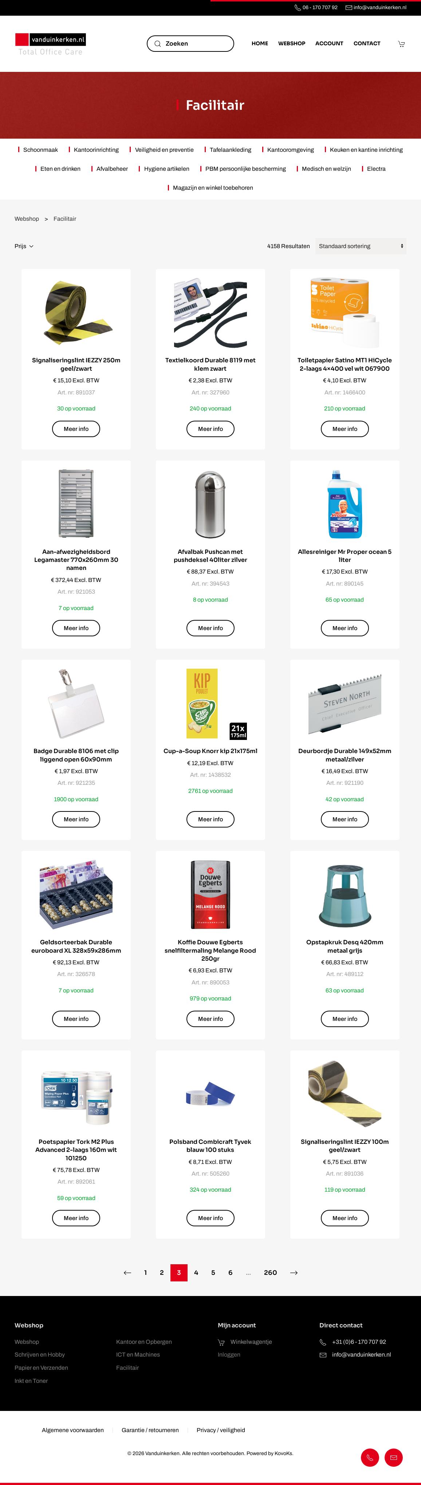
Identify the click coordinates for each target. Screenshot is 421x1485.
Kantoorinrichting (96, 150)
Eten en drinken (60, 169)
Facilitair (215, 105)
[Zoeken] (190, 43)
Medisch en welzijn (326, 169)
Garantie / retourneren (150, 1432)
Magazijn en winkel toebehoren (213, 188)
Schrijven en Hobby (40, 1354)
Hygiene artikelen (166, 169)
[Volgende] (294, 1272)
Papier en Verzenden (41, 1368)
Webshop (27, 1342)
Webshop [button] (291, 43)
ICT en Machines (138, 1354)
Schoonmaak (40, 150)
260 (270, 1273)
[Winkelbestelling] (360, 246)
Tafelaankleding (230, 150)
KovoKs (281, 1453)
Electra (376, 169)
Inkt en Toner (31, 1381)
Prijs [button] (24, 246)
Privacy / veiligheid (221, 1432)
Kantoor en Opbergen (144, 1342)
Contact (367, 43)
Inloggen (229, 1354)
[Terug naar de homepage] (51, 44)
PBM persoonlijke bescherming (245, 169)
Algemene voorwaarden (73, 1432)
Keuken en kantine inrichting (366, 150)
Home (260, 43)
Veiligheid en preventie (164, 150)
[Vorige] (127, 1272)
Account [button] (329, 43)
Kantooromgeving (290, 150)
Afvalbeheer (112, 169)
